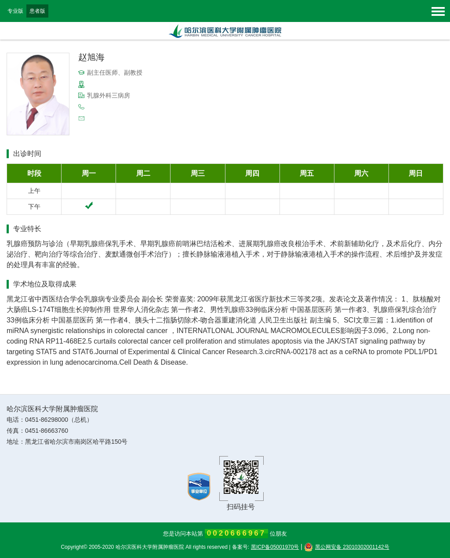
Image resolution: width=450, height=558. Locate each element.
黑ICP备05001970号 (275, 547)
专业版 (15, 11)
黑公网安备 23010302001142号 (346, 547)
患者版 (37, 11)
